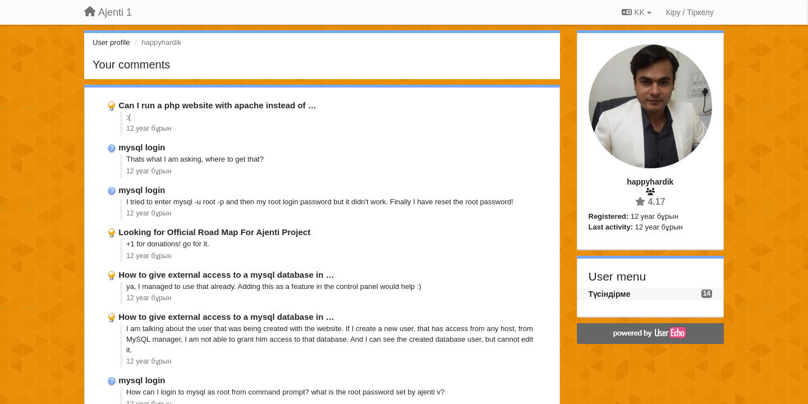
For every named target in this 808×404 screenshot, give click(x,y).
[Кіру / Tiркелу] (690, 12)
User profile (111, 42)
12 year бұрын (148, 128)
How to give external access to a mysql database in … (226, 274)
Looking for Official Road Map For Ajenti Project (214, 232)
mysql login (141, 147)
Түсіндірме (610, 294)
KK (636, 12)
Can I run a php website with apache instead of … (217, 105)
